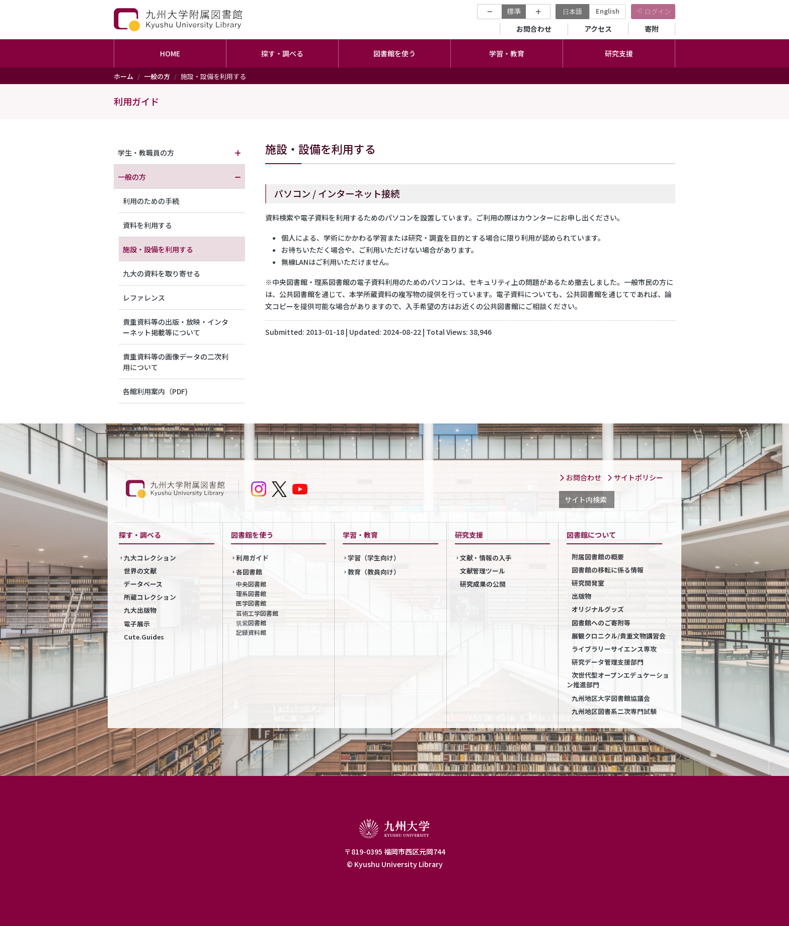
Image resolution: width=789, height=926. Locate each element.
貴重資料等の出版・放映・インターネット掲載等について (175, 327)
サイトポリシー (635, 477)
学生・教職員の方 (146, 153)
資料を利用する (147, 225)
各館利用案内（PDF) (155, 391)
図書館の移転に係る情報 (608, 570)
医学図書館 (251, 603)
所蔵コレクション (150, 597)
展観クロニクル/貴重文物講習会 (619, 635)
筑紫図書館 (251, 622)
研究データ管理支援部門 (608, 662)
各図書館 (249, 572)
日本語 (572, 11)
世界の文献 (140, 571)
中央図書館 (251, 584)
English (607, 11)
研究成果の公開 (483, 584)
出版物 (581, 596)
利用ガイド (136, 101)
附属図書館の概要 (598, 556)
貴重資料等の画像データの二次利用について (175, 361)
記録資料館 (251, 632)
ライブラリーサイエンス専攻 (614, 649)
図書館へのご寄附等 (601, 622)
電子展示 (137, 623)
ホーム (123, 76)
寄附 (652, 29)
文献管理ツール (483, 571)
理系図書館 (251, 593)
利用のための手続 (151, 201)
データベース (143, 584)
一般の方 (157, 76)
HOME (170, 53)
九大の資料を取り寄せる (161, 273)
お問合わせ (533, 29)
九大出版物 (140, 610)
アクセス (598, 29)
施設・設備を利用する (158, 249)
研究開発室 (588, 583)
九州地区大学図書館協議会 (611, 698)
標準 (514, 11)
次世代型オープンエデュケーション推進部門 (618, 679)
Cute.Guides (144, 637)
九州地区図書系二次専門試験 (614, 711)
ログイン (658, 11)
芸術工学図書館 (257, 613)
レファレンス (144, 298)
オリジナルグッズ (598, 609)
